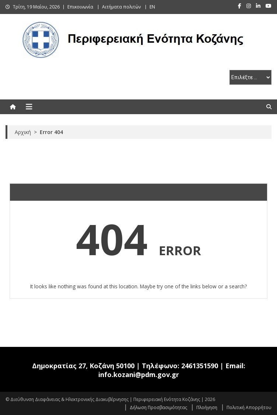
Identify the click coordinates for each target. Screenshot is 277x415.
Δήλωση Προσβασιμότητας (158, 407)
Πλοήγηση (206, 407)
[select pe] (250, 77)
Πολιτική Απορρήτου (249, 407)
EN (152, 7)
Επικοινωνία (80, 7)
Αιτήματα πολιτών (121, 7)
